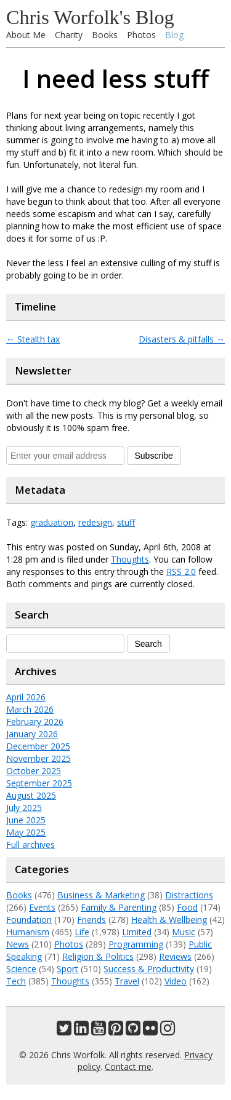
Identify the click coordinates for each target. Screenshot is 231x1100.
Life (82, 932)
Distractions (189, 895)
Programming (135, 944)
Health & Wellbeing (169, 919)
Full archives (30, 844)
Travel (127, 981)
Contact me (128, 1066)
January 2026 (32, 734)
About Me (26, 35)
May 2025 (26, 832)
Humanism (27, 932)
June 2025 (26, 820)
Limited (137, 932)
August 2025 (31, 795)
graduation (51, 522)
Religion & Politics (98, 956)
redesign (95, 522)
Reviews (175, 956)
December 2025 (38, 746)
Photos (141, 35)
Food (187, 907)
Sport (67, 969)
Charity (69, 35)
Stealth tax (33, 339)
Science (21, 969)
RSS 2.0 (181, 571)
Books (105, 35)
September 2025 (39, 783)
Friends (91, 919)
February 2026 (34, 721)
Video (175, 981)
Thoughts (130, 559)
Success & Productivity (148, 969)
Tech (16, 981)
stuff (126, 522)
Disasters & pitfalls (182, 339)
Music (183, 932)
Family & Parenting (118, 907)
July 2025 (24, 807)
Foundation (29, 919)
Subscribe (154, 456)
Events (42, 907)
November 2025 (38, 758)
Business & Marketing (101, 895)
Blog (174, 35)
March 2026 (30, 709)
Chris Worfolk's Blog (90, 17)
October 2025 (33, 771)
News (17, 944)
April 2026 (26, 697)
